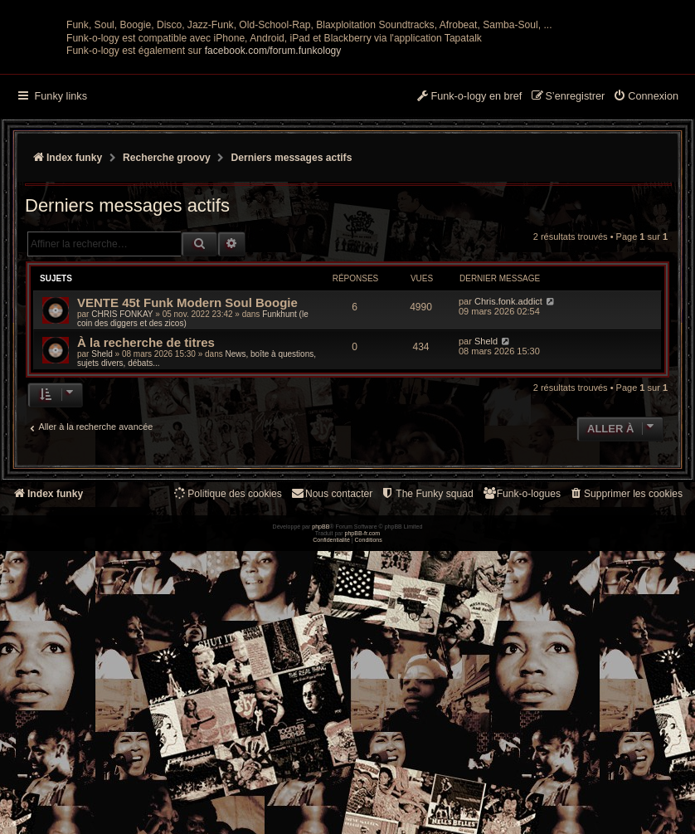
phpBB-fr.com (363, 828)
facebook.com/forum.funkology (273, 198)
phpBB (320, 821)
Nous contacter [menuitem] (331, 641)
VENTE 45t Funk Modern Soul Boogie (187, 450)
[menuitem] (645, 244)
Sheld (102, 501)
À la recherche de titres (146, 490)
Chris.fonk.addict (508, 449)
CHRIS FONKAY (122, 461)
